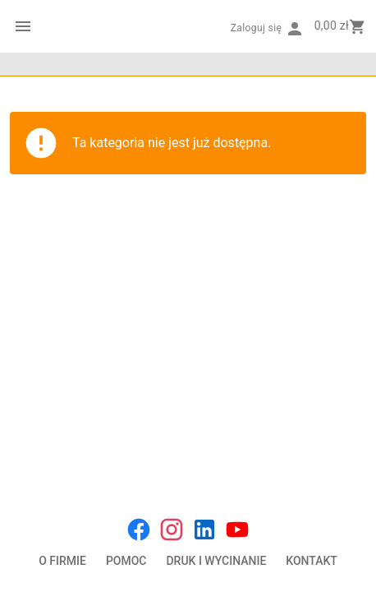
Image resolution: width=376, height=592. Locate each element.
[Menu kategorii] (23, 26)
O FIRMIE (62, 560)
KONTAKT (311, 560)
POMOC (126, 560)
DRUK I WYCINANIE (216, 560)
